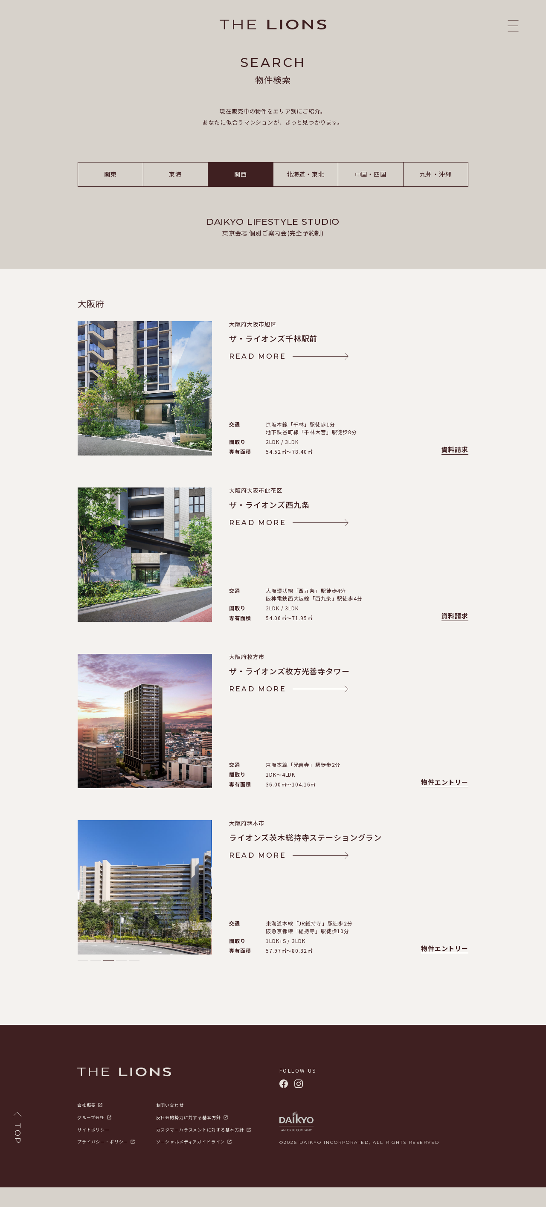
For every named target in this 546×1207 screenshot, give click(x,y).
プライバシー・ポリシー (102, 1161)
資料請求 (454, 469)
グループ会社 (91, 1137)
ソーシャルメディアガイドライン (190, 1161)
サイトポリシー (93, 1149)
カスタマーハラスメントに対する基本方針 (200, 1149)
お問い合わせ (170, 1124)
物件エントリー (444, 802)
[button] (83, 980)
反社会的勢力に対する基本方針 (188, 1137)
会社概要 (86, 1125)
